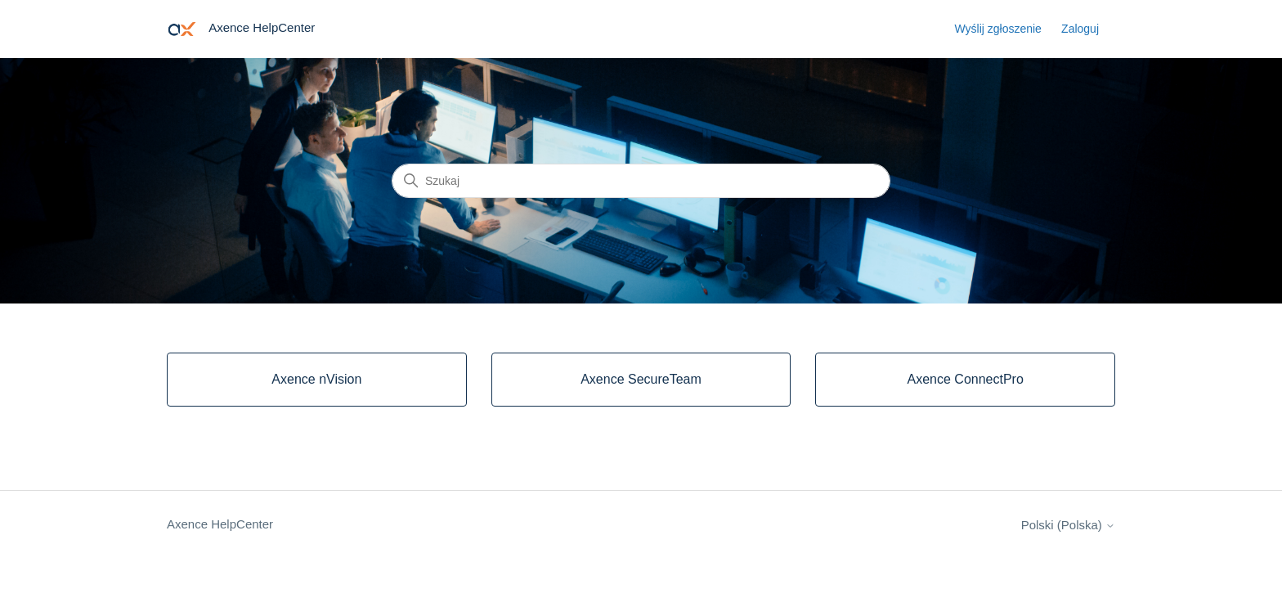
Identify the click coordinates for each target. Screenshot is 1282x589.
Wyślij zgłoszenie (997, 28)
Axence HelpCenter (220, 524)
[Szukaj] (641, 180)
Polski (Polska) (1068, 525)
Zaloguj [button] (1080, 28)
